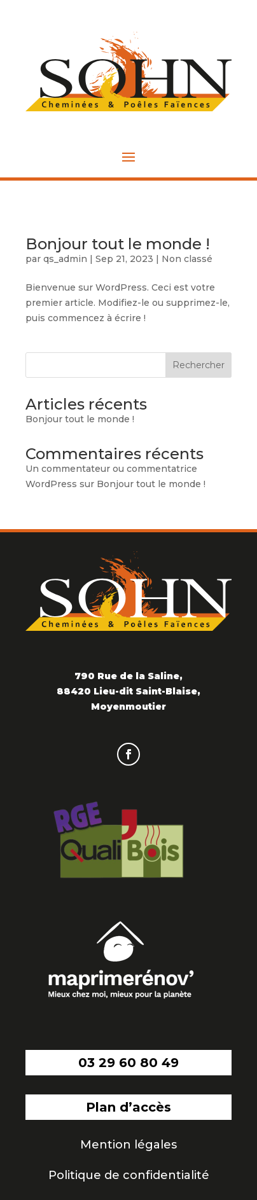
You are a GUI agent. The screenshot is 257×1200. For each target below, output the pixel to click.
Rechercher (198, 365)
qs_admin (65, 259)
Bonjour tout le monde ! (117, 244)
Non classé (187, 259)
